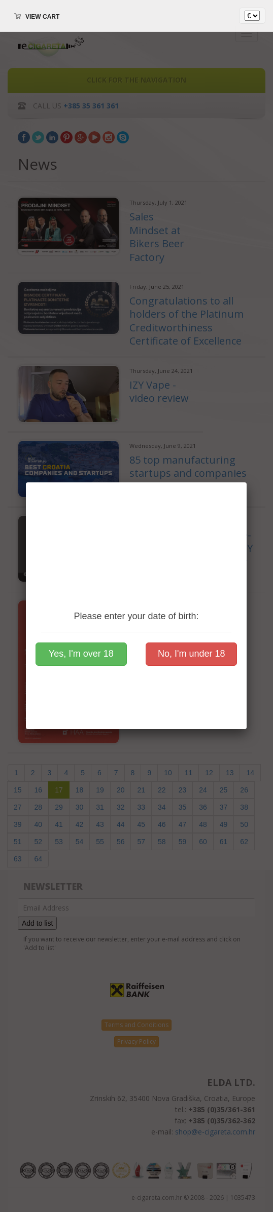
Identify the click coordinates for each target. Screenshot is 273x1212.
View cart (42, 16)
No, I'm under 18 (191, 654)
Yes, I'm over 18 (81, 654)
